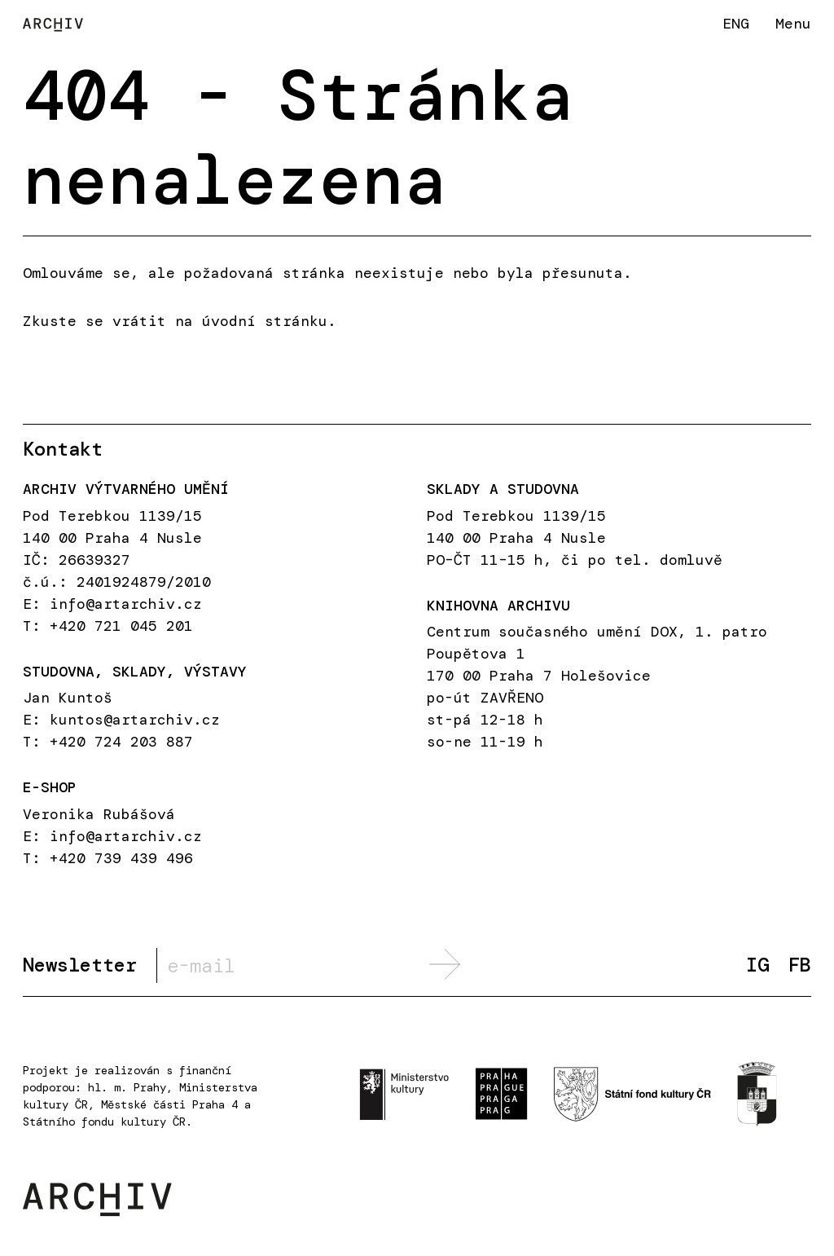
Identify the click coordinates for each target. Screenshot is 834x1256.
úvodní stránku (264, 321)
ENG (735, 23)
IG (757, 965)
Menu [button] (793, 23)
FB (799, 965)
